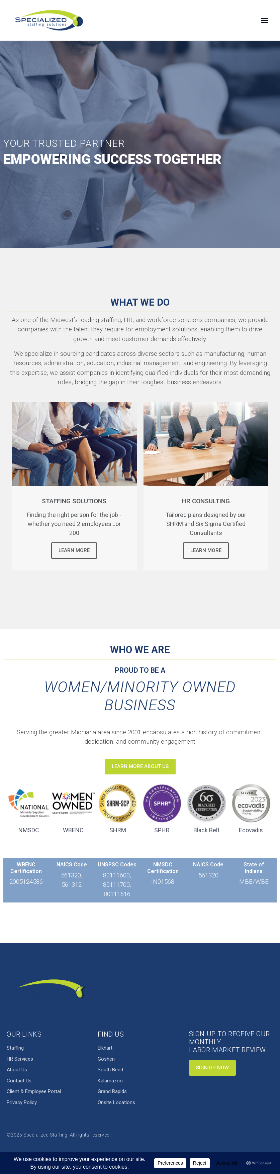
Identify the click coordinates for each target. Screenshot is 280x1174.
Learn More (74, 550)
